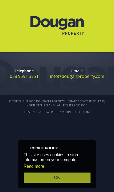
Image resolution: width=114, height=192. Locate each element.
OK (57, 177)
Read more (34, 166)
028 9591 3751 (24, 76)
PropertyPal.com (76, 112)
